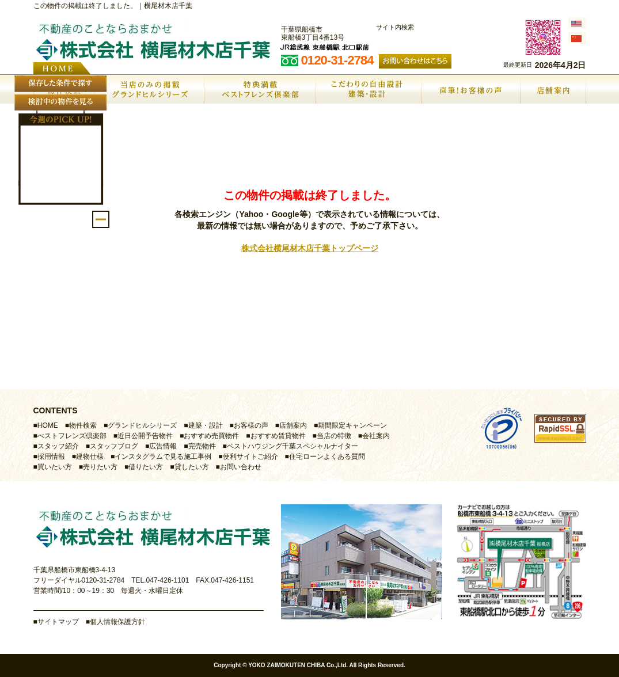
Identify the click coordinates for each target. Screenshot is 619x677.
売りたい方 (100, 467)
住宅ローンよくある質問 (327, 456)
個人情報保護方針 (117, 622)
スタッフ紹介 (58, 446)
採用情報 (51, 456)
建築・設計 (205, 425)
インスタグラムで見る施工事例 (163, 456)
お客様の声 (251, 425)
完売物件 (202, 446)
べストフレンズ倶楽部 (72, 436)
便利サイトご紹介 (250, 456)
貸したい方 (191, 467)
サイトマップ (58, 622)
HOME (47, 425)
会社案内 (376, 436)
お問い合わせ (240, 467)
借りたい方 (145, 467)
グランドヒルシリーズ (142, 425)
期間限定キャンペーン (352, 425)
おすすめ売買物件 (211, 436)
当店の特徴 (334, 436)
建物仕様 (90, 456)
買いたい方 (54, 467)
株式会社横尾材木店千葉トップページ (309, 248)
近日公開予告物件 (145, 436)
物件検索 (83, 425)
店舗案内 (293, 425)
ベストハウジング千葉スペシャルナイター (292, 446)
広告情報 (163, 446)
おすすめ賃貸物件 (278, 436)
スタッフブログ (114, 446)
